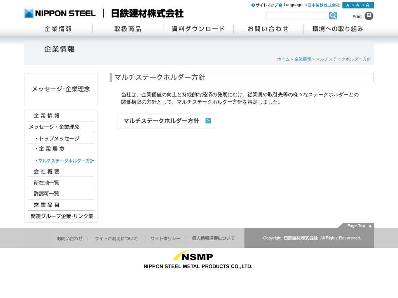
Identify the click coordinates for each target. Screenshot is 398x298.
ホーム (283, 59)
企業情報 (302, 59)
